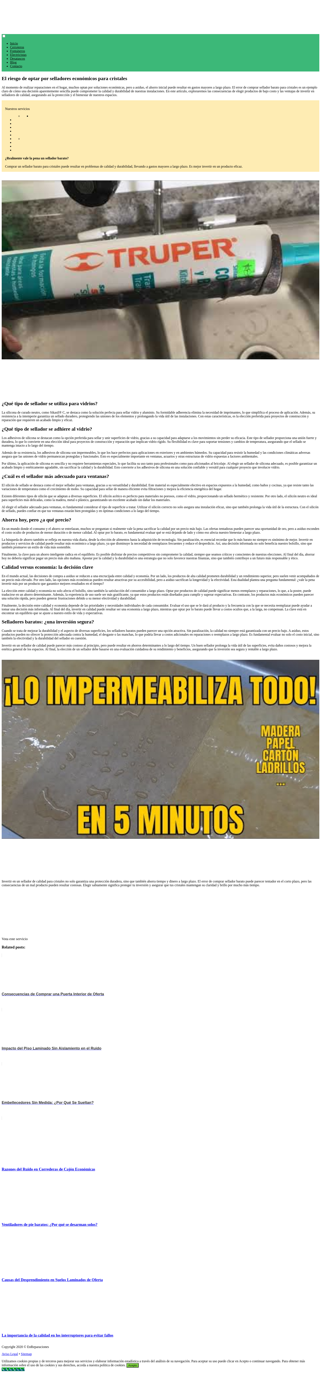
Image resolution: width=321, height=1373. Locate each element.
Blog (13, 62)
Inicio (14, 43)
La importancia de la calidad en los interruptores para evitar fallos (57, 1335)
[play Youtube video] (160, 269)
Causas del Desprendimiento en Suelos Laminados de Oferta (52, 1280)
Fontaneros (17, 51)
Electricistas (18, 55)
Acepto (132, 1365)
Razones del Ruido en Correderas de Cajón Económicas (48, 1169)
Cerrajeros (17, 47)
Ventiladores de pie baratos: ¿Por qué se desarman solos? (49, 1224)
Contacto (16, 66)
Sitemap (26, 1354)
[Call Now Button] (13, 1369)
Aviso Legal (10, 1354)
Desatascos (17, 58)
